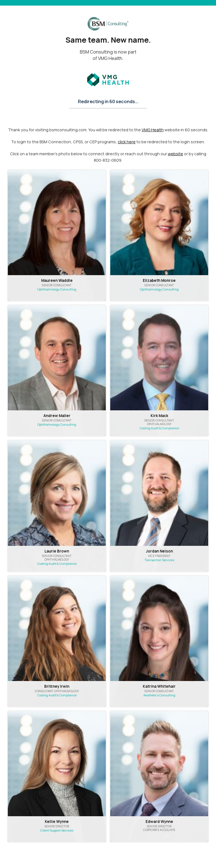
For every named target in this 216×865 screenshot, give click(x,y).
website (175, 153)
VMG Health (153, 129)
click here (127, 141)
